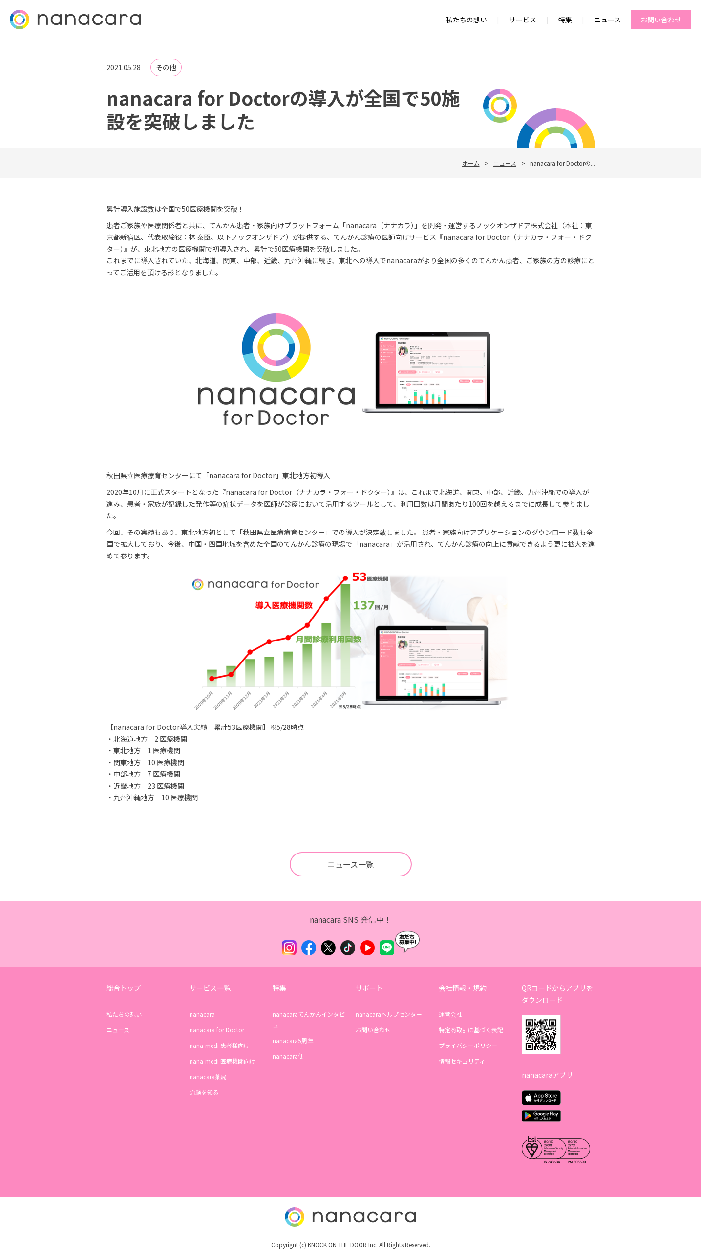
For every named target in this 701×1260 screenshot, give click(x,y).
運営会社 (450, 1014)
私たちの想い (466, 19)
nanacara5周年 (293, 1040)
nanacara (202, 1014)
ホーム (471, 163)
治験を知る (204, 1092)
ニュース (607, 19)
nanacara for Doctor (217, 1029)
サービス (522, 19)
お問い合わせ (660, 19)
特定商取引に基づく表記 (471, 1029)
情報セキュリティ (462, 1061)
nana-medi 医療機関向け (222, 1061)
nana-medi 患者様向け (220, 1045)
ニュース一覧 (350, 864)
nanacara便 (288, 1056)
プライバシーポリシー (468, 1045)
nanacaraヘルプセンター (389, 1014)
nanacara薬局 (208, 1076)
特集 (565, 19)
